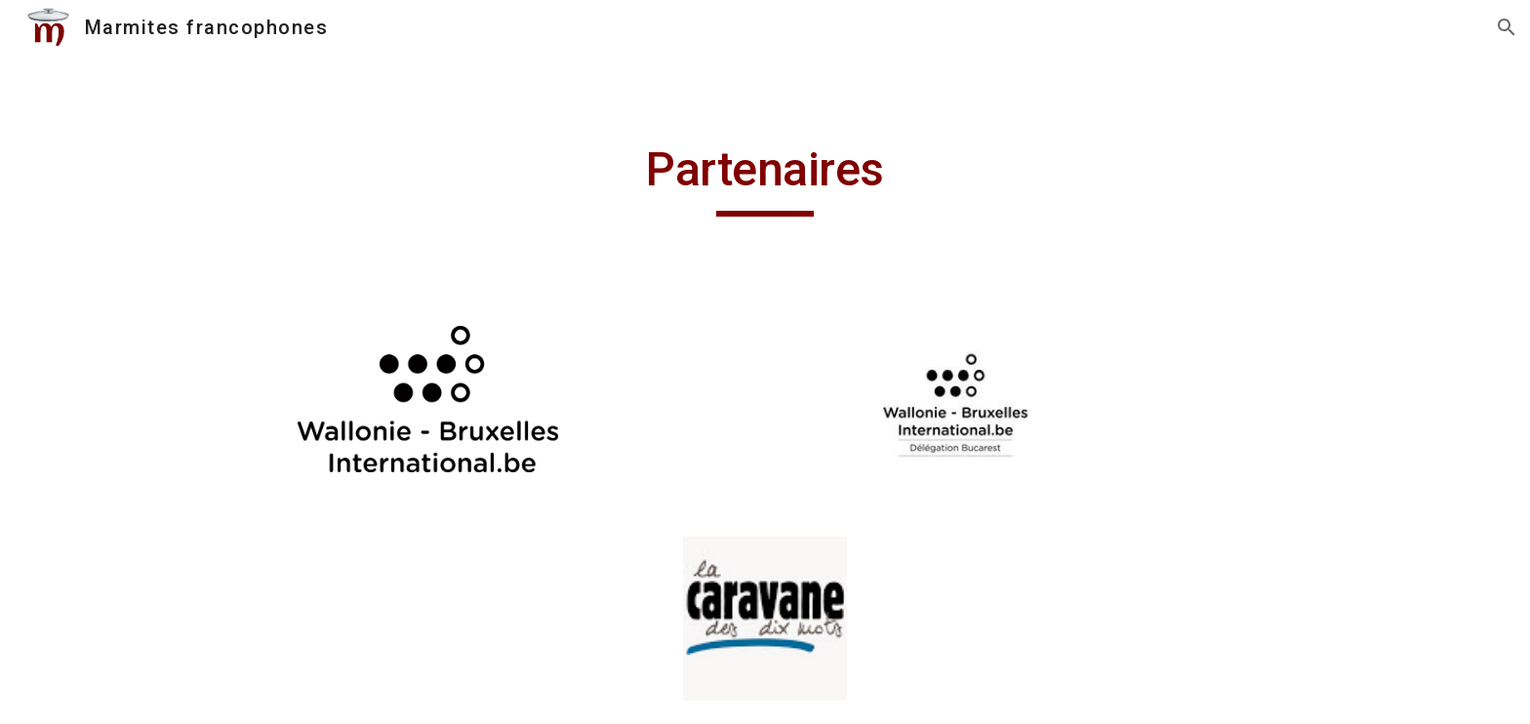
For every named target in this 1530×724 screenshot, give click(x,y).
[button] (1506, 27)
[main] (765, 178)
